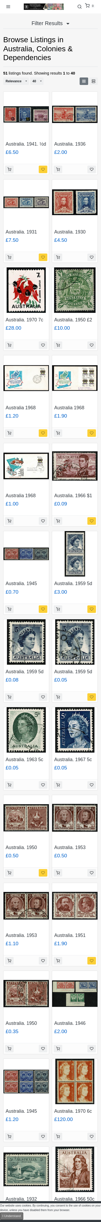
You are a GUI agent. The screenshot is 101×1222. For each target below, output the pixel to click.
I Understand (11, 1216)
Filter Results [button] (50, 23)
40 (34, 81)
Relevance (13, 81)
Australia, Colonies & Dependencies (38, 53)
